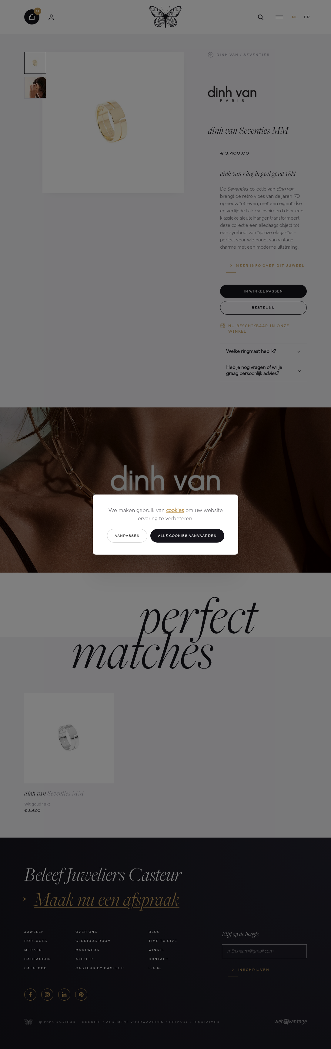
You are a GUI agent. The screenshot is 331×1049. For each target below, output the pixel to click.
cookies (175, 511)
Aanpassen (127, 535)
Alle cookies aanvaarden (187, 535)
